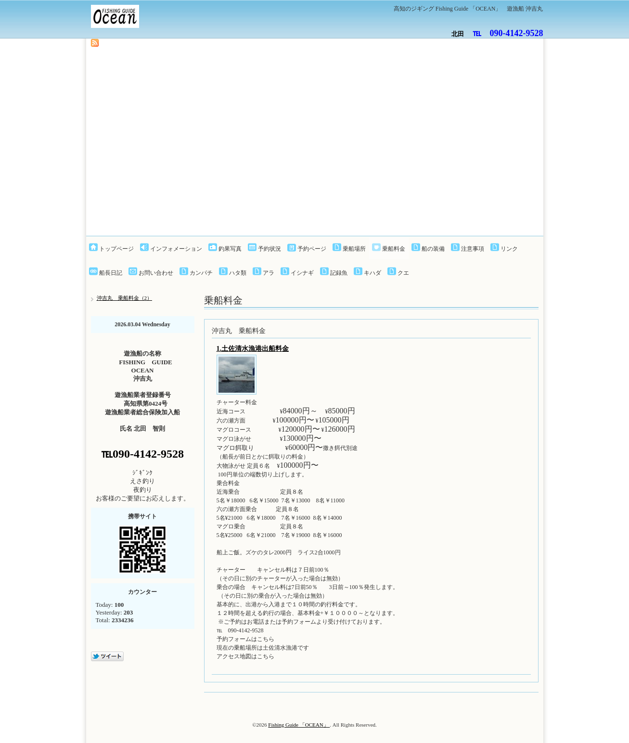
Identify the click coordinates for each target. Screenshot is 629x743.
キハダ (372, 272)
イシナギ (302, 272)
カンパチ (201, 272)
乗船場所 (354, 248)
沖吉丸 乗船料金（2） (125, 298)
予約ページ (311, 248)
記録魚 (338, 272)
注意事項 (472, 248)
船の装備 (433, 248)
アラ (268, 272)
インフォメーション (176, 248)
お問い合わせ (156, 272)
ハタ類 (237, 272)
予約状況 (269, 248)
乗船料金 (393, 248)
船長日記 (110, 272)
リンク (509, 248)
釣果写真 (230, 248)
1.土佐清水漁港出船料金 (253, 348)
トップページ (116, 248)
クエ (403, 272)
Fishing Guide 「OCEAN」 (299, 725)
